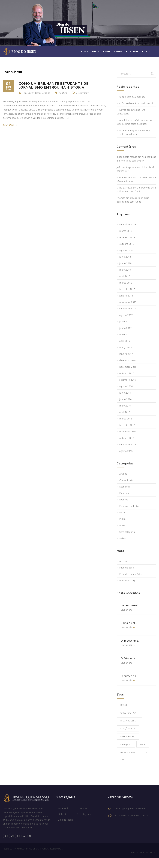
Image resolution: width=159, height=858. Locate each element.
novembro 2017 (128, 302)
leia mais (10, 125)
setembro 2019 (127, 224)
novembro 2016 (128, 366)
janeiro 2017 (126, 353)
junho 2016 (125, 399)
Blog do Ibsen (65, 819)
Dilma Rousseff (129, 720)
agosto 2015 (126, 450)
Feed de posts (127, 567)
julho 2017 (125, 321)
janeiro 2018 (126, 295)
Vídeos (118, 51)
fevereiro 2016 (127, 425)
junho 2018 (125, 263)
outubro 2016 (126, 373)
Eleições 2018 (128, 728)
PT (146, 752)
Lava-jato (125, 744)
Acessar (123, 561)
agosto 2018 (126, 250)
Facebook (63, 808)
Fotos (106, 51)
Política (63, 93)
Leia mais (128, 609)
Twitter (84, 808)
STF (122, 760)
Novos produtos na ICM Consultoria (131, 111)
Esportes (124, 493)
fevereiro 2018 (127, 289)
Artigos (123, 473)
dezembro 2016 (127, 360)
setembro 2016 (127, 379)
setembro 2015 (127, 444)
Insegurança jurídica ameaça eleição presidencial (134, 132)
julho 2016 (125, 392)
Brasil (124, 704)
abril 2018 (124, 276)
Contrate (132, 51)
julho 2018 (125, 256)
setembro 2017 (127, 308)
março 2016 (125, 418)
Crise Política (128, 712)
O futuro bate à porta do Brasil (136, 103)
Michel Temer (128, 752)
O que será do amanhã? (132, 96)
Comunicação (126, 480)
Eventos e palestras (130, 506)
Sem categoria (127, 531)
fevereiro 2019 (127, 237)
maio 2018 (125, 269)
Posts (95, 51)
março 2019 (125, 230)
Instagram (85, 814)
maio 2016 (125, 405)
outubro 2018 (126, 243)
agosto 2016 (126, 386)
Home (84, 51)
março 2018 (125, 282)
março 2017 (125, 347)
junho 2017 (125, 327)
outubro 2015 (126, 437)
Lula (142, 744)
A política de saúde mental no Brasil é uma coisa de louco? (134, 122)
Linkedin (62, 814)
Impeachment (128, 736)
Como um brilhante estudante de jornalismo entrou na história (54, 85)
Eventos (123, 499)
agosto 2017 (126, 315)
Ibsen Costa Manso (127, 156)
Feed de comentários (130, 574)
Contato (147, 51)
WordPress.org (127, 580)
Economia (124, 486)
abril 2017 (124, 340)
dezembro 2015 (127, 431)
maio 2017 (125, 334)
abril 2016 (124, 412)
